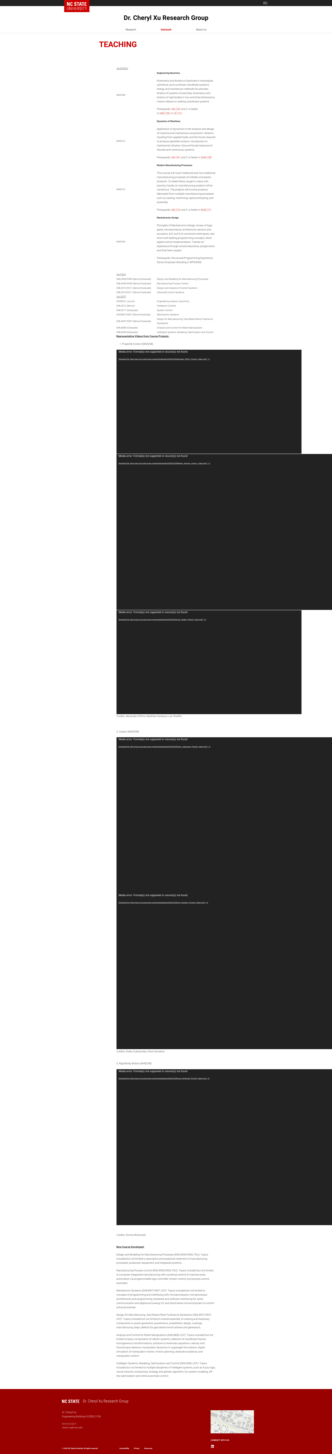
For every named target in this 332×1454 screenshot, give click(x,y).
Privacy (136, 1448)
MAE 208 (206, 157)
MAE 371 (206, 209)
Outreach (166, 29)
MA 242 (176, 108)
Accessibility (124, 1448)
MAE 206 (165, 113)
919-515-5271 (69, 1424)
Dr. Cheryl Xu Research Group (166, 18)
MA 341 (176, 157)
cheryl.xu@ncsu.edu (72, 1427)
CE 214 (178, 113)
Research (131, 29)
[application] (209, 402)
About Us (201, 29)
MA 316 (176, 209)
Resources (148, 1448)
